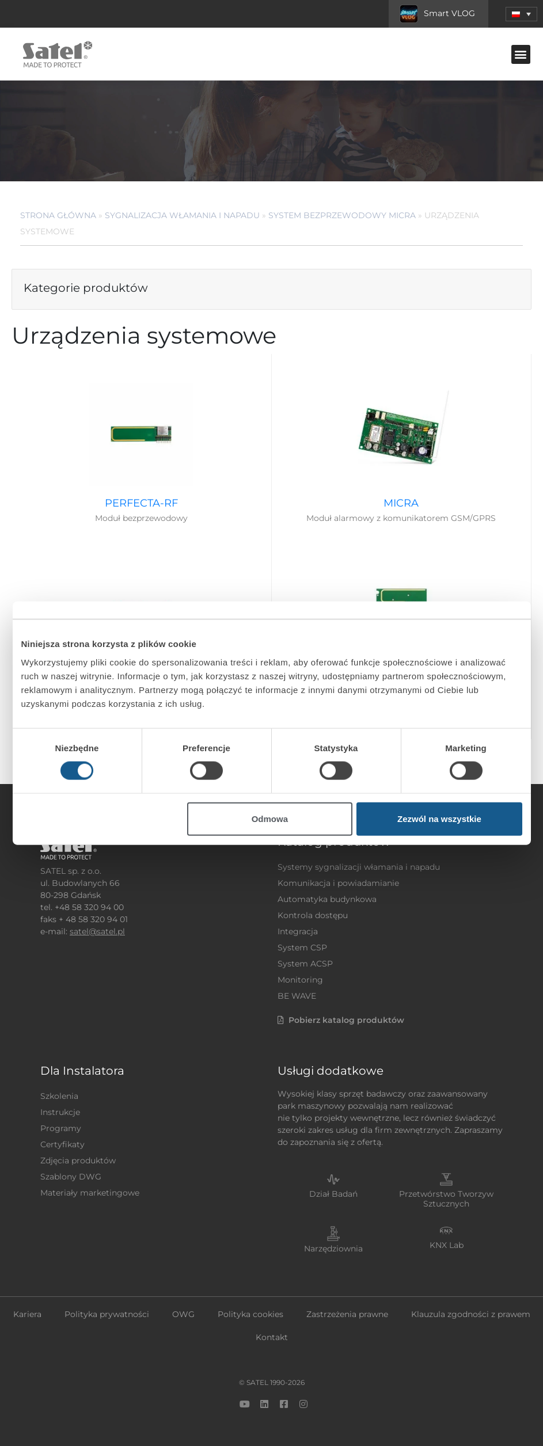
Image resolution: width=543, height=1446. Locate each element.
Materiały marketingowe (89, 1193)
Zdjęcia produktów (78, 1160)
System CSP (302, 947)
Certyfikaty (62, 1144)
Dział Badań (333, 1194)
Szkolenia (59, 1096)
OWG (183, 1314)
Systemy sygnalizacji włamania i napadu (359, 867)
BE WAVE (297, 996)
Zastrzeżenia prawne (347, 1314)
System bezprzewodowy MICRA (342, 215)
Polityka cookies (250, 1314)
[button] (521, 14)
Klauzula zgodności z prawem (470, 1314)
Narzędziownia (333, 1248)
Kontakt (272, 1337)
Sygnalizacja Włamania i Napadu (182, 215)
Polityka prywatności (106, 1314)
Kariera (27, 1314)
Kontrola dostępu (313, 915)
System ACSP (305, 963)
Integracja (298, 931)
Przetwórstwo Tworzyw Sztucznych (446, 1199)
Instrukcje (60, 1112)
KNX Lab (447, 1245)
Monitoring (300, 980)
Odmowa (270, 818)
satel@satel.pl (97, 931)
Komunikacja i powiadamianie (338, 883)
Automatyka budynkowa (327, 899)
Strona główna (58, 215)
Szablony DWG (70, 1176)
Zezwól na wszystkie (439, 818)
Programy (60, 1128)
